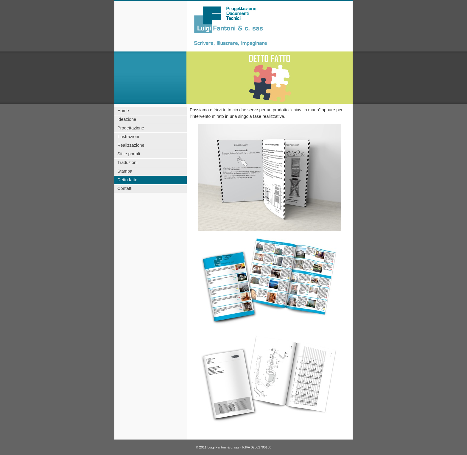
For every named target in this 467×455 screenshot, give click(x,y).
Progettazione (130, 128)
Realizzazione (130, 145)
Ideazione (126, 119)
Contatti (124, 188)
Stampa (124, 171)
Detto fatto (127, 179)
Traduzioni (127, 162)
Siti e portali (128, 153)
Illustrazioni (128, 136)
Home (123, 110)
